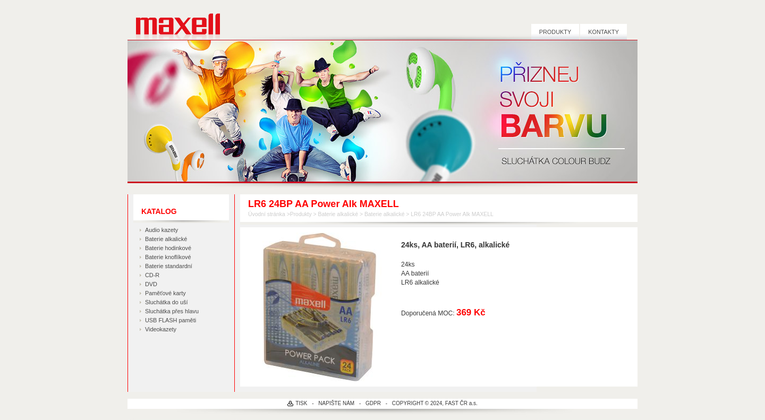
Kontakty (603, 32)
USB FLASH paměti (170, 320)
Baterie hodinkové (168, 248)
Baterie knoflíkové (168, 257)
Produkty (555, 32)
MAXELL (174, 20)
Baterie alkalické (166, 239)
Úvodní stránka (266, 214)
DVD (151, 284)
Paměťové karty (165, 293)
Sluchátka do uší (166, 302)
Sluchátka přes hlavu (172, 311)
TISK (301, 403)
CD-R (152, 275)
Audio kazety (161, 230)
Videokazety (160, 329)
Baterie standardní (168, 266)
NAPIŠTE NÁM (336, 403)
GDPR (373, 403)
